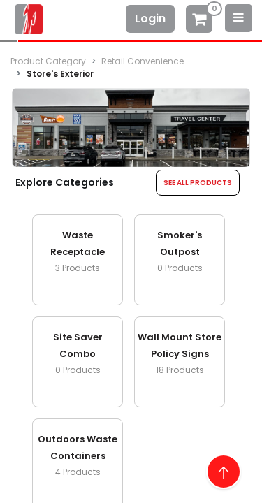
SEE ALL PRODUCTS (197, 182)
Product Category (48, 61)
